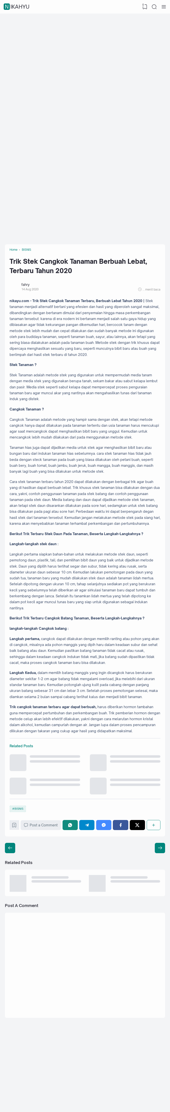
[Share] (153, 904)
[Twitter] (137, 904)
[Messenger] (104, 904)
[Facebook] (121, 904)
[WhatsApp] (72, 904)
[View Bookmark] (144, 7)
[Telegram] (88, 904)
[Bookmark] (15, 905)
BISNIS (19, 887)
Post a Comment (43, 904)
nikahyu (17, 7)
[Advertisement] (85, 52)
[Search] (154, 7)
